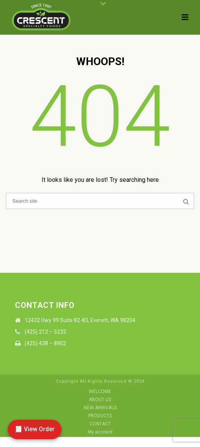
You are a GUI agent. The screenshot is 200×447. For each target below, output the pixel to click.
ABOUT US (100, 399)
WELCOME (100, 391)
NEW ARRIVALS (100, 407)
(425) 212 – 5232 (45, 332)
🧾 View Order (35, 429)
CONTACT (100, 424)
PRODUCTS (100, 415)
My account (100, 432)
